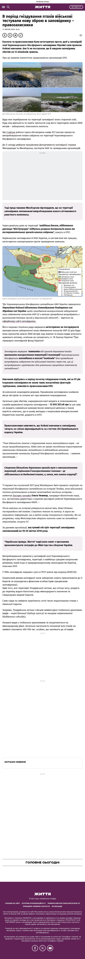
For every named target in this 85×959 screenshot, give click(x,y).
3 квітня (10, 132)
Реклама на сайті (12, 903)
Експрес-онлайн (22, 495)
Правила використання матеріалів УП (64, 903)
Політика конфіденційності (34, 903)
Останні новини (15, 762)
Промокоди (57, 906)
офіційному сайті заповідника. (19, 321)
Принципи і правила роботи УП (36, 906)
